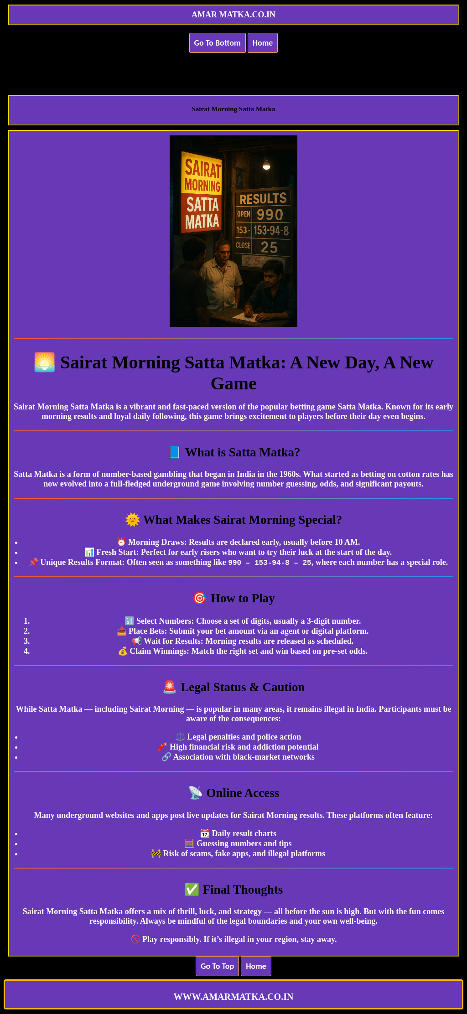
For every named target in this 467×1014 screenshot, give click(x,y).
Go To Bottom (217, 43)
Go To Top (217, 966)
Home (263, 43)
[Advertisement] (233, 68)
